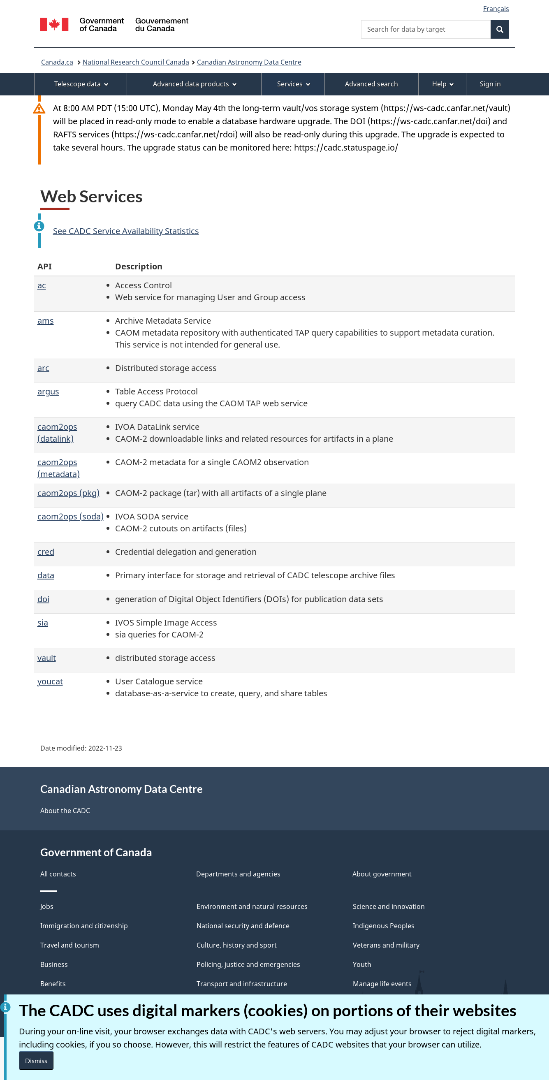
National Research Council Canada (136, 62)
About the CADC (65, 810)
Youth (362, 964)
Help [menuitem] (443, 83)
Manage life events (382, 983)
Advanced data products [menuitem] (195, 83)
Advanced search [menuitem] (371, 83)
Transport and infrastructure (242, 983)
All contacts (58, 873)
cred (45, 551)
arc (43, 367)
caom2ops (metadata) (58, 468)
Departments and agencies (238, 873)
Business (54, 964)
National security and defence (243, 925)
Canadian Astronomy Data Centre (249, 62)
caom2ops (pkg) (68, 492)
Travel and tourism (69, 945)
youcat (50, 681)
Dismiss (36, 1060)
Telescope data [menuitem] (81, 83)
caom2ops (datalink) (57, 432)
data (45, 575)
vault (46, 657)
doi (43, 599)
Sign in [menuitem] (490, 83)
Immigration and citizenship (84, 925)
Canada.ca (57, 62)
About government (382, 873)
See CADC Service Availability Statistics (126, 230)
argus (48, 391)
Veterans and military (386, 945)
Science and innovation (389, 906)
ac (41, 285)
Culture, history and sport (237, 945)
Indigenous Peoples (384, 925)
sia (42, 622)
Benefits (53, 983)
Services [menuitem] (293, 83)
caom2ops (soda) (70, 516)
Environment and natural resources (252, 906)
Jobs (46, 906)
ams (45, 320)
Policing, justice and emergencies (248, 964)
